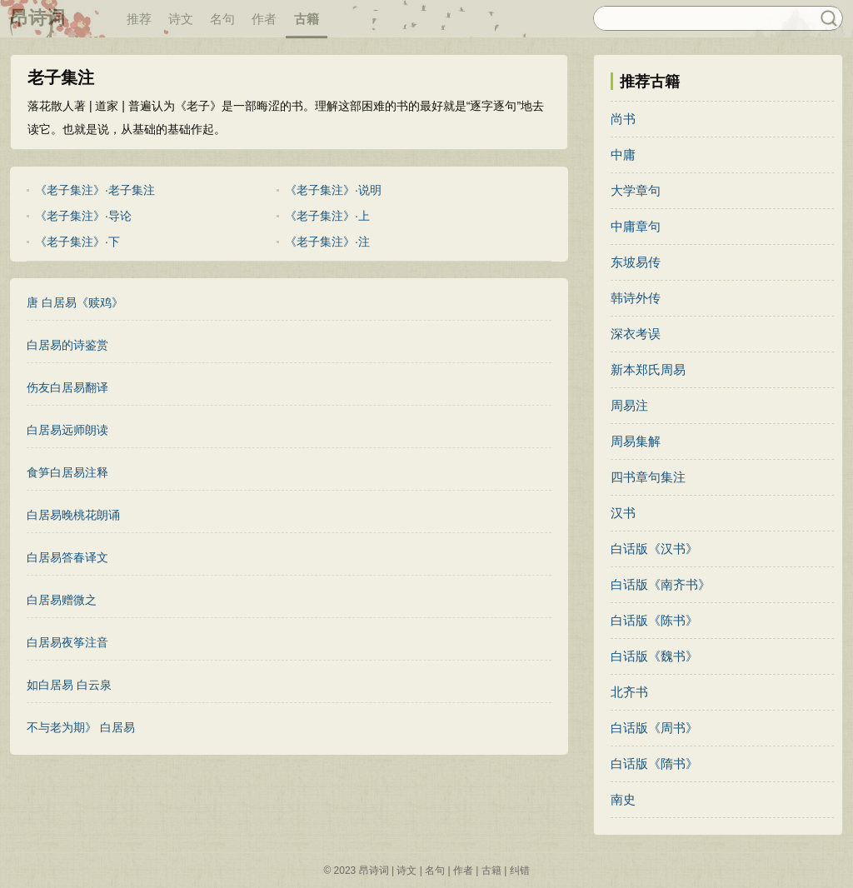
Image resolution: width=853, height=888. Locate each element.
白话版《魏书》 (654, 656)
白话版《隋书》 (654, 763)
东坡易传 (636, 262)
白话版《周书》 (654, 728)
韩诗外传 (636, 298)
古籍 (306, 19)
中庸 (623, 154)
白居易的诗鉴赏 (67, 345)
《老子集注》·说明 (333, 190)
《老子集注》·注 (327, 241)
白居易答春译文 (67, 557)
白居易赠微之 (62, 599)
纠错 (520, 870)
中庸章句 (636, 226)
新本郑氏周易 (648, 369)
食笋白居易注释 (67, 472)
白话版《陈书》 (654, 620)
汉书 (623, 513)
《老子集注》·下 (77, 241)
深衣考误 (636, 334)
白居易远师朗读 (67, 430)
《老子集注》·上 (327, 215)
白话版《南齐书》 (661, 584)
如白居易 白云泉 (69, 684)
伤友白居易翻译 (67, 387)
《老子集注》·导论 (83, 215)
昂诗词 (37, 17)
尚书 (623, 119)
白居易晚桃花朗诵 (73, 514)
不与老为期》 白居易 (81, 727)
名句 (222, 19)
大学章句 (636, 190)
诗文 (180, 19)
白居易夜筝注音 (67, 642)
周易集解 (636, 441)
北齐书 (629, 692)
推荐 (139, 19)
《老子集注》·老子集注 (95, 190)
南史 (623, 799)
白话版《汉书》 (654, 548)
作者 (264, 19)
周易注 (629, 405)
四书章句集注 (648, 477)
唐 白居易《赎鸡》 (75, 302)
